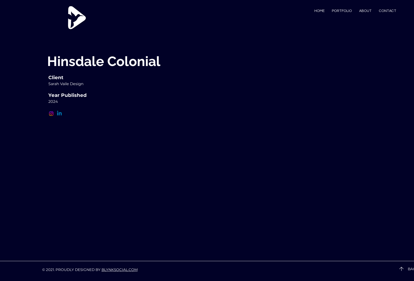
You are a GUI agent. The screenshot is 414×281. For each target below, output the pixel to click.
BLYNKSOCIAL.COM (120, 269)
